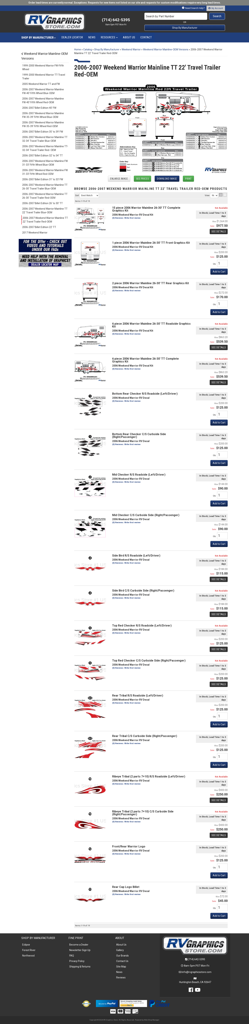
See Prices (142, 178)
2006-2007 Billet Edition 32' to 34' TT (42, 155)
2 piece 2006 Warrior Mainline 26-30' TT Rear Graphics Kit (150, 283)
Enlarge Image (119, 178)
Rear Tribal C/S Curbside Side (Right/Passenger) (144, 736)
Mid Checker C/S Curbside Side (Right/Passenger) (145, 515)
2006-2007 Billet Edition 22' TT (39, 227)
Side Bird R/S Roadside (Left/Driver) (136, 555)
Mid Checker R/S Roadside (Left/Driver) (138, 474)
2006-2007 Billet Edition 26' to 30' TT (42, 203)
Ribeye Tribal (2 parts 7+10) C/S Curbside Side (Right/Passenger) (143, 813)
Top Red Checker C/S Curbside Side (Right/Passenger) (149, 660)
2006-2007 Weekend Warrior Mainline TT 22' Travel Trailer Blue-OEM (45, 210)
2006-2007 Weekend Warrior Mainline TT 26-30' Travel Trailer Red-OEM (45, 196)
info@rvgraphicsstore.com (196, 972)
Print (188, 178)
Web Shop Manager (151, 1020)
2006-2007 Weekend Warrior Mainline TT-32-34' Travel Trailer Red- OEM (45, 148)
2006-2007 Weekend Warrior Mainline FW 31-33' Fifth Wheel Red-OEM (45, 172)
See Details (218, 231)
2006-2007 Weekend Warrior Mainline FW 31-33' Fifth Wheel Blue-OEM (45, 163)
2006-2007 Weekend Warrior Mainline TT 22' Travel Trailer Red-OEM (45, 219)
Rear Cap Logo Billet (125, 887)
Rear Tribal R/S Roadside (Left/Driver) (137, 695)
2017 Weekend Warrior (34, 232)
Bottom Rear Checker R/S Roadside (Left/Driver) (145, 393)
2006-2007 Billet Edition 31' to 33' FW (42, 179)
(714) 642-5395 (196, 959)
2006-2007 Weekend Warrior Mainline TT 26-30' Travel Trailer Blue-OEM (45, 186)
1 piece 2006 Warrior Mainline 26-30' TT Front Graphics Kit (151, 242)
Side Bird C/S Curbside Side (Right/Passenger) (143, 590)
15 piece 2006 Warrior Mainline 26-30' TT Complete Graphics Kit (146, 209)
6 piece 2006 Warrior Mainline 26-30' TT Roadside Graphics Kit (151, 325)
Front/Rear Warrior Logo (128, 846)
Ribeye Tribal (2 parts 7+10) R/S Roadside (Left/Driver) (148, 776)
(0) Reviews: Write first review (126, 218)
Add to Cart (219, 271)
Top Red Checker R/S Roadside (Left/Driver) (142, 625)
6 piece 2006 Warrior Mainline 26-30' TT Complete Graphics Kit (145, 360)
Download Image (167, 178)
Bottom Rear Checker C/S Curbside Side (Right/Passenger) (139, 435)
